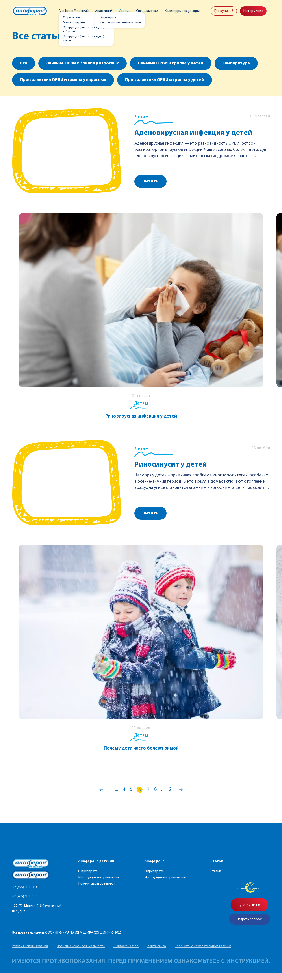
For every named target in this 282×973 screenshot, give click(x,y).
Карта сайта (156, 946)
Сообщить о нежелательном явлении (203, 946)
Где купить (249, 905)
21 (171, 789)
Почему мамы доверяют (96, 884)
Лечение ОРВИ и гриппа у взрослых (82, 63)
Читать (151, 181)
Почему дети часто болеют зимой (141, 748)
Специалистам (147, 11)
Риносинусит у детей (170, 464)
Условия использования (30, 946)
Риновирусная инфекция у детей (141, 416)
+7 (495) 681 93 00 (25, 887)
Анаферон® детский (74, 11)
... (116, 789)
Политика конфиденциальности (81, 946)
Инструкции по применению (99, 877)
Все (23, 63)
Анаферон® (104, 11)
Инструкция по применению (165, 877)
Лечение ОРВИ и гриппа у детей (170, 63)
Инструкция (253, 11)
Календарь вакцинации (182, 11)
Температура (236, 63)
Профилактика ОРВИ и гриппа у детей (164, 80)
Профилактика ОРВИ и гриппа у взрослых (63, 80)
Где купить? (223, 11)
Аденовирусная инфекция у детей (193, 133)
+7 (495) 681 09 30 (25, 896)
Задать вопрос (249, 919)
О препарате (88, 871)
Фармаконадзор (126, 946)
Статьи (124, 11)
